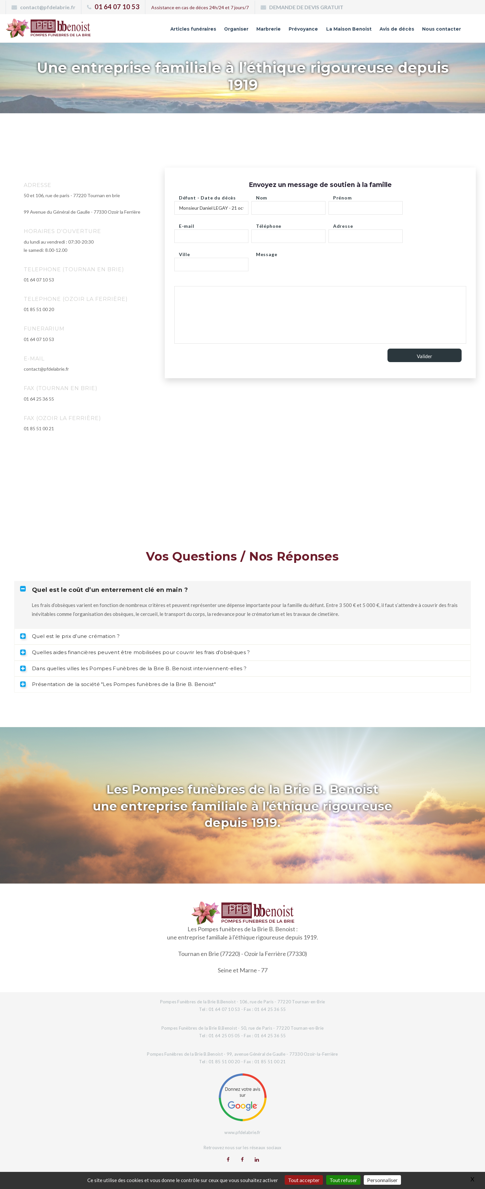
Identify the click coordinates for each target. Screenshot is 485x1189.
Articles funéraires (146, 30)
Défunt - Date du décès (207, 196)
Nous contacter (437, 30)
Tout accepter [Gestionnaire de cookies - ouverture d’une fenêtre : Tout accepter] (304, 1180)
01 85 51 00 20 (39, 309)
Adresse (343, 224)
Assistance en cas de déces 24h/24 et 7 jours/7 (200, 7)
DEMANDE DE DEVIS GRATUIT (306, 7)
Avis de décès (384, 30)
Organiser (197, 30)
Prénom (342, 196)
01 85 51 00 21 (39, 428)
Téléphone (269, 224)
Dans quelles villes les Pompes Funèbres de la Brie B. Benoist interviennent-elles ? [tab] (133, 668)
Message (266, 252)
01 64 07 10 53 (117, 7)
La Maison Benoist (328, 30)
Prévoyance (274, 30)
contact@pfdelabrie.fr (47, 7)
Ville (184, 252)
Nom (262, 196)
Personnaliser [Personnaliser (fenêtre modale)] (382, 1180)
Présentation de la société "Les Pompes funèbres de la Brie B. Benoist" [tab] (118, 684)
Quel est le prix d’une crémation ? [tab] (70, 636)
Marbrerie (234, 30)
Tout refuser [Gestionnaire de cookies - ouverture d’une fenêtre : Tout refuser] (343, 1180)
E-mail (186, 224)
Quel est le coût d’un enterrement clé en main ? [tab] (104, 590)
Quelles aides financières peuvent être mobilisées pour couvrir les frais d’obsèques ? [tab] (135, 652)
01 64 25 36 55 (39, 399)
